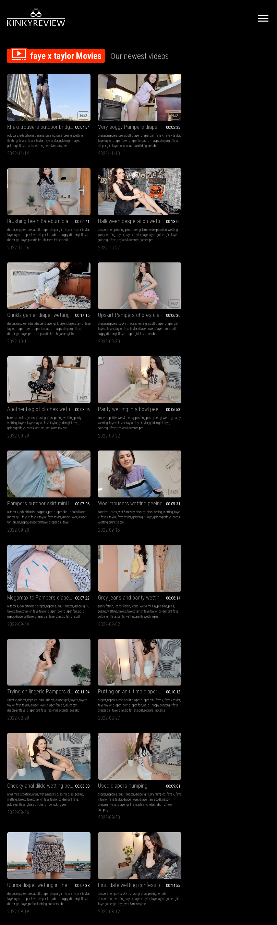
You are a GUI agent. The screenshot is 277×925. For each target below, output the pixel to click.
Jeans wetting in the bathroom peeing (172, 646)
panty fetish (217, 294)
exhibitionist (28, 122)
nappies (89, 122)
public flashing (28, 492)
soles (157, 208)
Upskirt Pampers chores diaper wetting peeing (105, 200)
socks (234, 654)
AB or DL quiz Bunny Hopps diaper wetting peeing (172, 560)
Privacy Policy (163, 844)
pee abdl (19, 224)
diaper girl (124, 122)
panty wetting (245, 127)
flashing (32, 127)
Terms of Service (117, 844)
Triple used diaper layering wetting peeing (105, 560)
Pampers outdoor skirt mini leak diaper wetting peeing (37, 286)
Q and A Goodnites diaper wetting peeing (240, 646)
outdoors (12, 122)
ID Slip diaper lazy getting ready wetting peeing (105, 646)
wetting (21, 127)
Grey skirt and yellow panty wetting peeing (172, 468)
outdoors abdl (48, 492)
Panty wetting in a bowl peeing (240, 200)
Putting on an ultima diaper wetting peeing (105, 377)
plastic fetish (163, 137)
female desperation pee (41, 584)
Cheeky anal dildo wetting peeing (172, 377)
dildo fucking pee (162, 401)
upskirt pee (190, 482)
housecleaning (114, 208)
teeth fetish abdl (183, 137)
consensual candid (99, 137)
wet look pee (188, 670)
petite (224, 208)
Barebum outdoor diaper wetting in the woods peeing (240, 468)
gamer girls (52, 224)
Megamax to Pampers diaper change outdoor (172, 286)
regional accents (239, 137)
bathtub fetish (151, 660)
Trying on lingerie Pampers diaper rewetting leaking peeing (37, 377)
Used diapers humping (234, 377)
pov (93, 477)
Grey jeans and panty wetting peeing (240, 286)
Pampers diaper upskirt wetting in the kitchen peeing (240, 560)
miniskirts (237, 568)
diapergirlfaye (115, 132)
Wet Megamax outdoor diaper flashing (37, 646)
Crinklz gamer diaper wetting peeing (37, 200)
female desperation (87, 482)
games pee (258, 137)
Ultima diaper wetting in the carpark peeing (37, 468)
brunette (215, 208)
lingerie (12, 386)
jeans (40, 122)
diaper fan (81, 132)
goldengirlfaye (52, 132)
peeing (11, 127)
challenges (50, 568)
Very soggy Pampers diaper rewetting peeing (105, 113)
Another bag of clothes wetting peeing (172, 200)
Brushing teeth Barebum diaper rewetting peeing (172, 113)
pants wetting (16, 137)
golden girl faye (31, 132)
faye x (43, 127)
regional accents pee (242, 224)
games (20, 574)
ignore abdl (119, 137)
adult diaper (108, 122)
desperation (217, 122)
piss (59, 122)
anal (170, 386)
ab (90, 132)
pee (97, 122)
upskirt (99, 208)
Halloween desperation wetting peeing (240, 113)
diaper (79, 122)
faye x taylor (55, 127)
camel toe (22, 751)
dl (95, 132)
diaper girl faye (104, 224)
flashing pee (33, 761)
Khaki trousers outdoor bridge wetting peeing (37, 113)
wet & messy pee (36, 137)
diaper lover (122, 127)
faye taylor (14, 132)
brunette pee (82, 310)
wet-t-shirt (168, 660)
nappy (101, 132)
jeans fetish (234, 294)
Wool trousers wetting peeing (105, 286)
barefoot (147, 208)
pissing (50, 122)
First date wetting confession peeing (105, 468)
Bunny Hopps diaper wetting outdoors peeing (105, 737)
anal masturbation (154, 386)
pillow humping (226, 406)
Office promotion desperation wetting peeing (37, 560)
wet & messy (238, 208)
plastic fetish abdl (99, 401)
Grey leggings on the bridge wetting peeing (37, 737)
